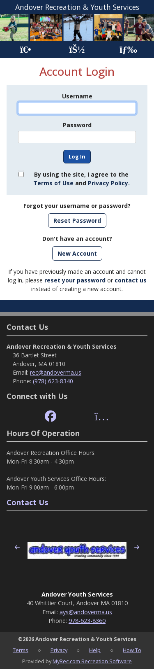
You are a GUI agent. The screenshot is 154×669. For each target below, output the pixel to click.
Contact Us (27, 502)
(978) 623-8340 (53, 381)
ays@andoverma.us (86, 612)
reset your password (75, 280)
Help (95, 650)
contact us (131, 280)
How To (132, 650)
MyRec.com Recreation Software (92, 661)
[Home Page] (25, 49)
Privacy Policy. (109, 183)
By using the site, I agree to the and (81, 178)
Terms (20, 650)
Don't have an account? (77, 238)
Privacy (59, 650)
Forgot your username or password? (77, 206)
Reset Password (77, 220)
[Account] (77, 49)
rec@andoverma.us (55, 372)
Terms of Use (53, 183)
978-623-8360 (87, 621)
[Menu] (128, 49)
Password (77, 125)
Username (77, 96)
